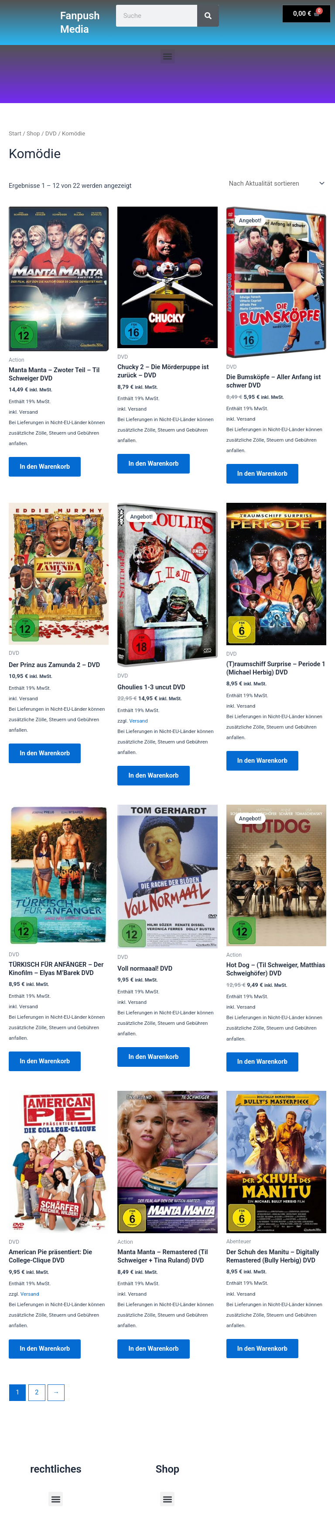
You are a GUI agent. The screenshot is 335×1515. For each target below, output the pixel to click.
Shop (33, 133)
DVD (51, 133)
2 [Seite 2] (36, 1396)
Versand (138, 722)
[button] (168, 56)
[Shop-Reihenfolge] (276, 183)
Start (15, 133)
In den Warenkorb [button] (46, 467)
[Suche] (208, 16)
